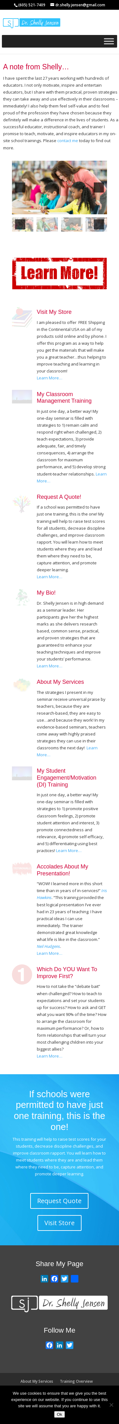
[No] (111, 1405)
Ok (59, 1414)
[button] (20, 187)
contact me (67, 140)
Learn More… (49, 378)
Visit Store (59, 1223)
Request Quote (59, 1200)
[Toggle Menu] (109, 41)
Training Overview (76, 1381)
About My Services (36, 1381)
